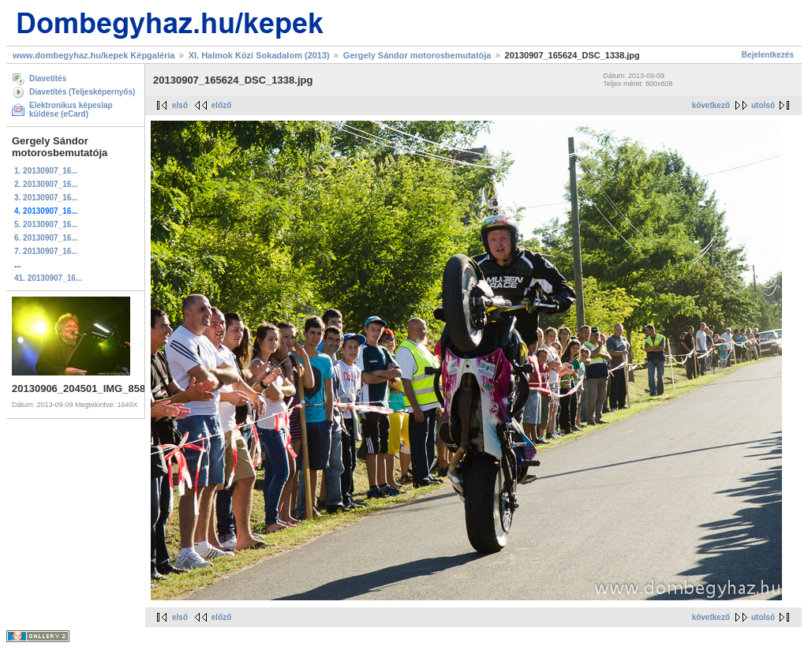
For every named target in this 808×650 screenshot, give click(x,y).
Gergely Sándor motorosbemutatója (417, 55)
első (180, 105)
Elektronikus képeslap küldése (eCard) (71, 109)
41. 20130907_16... (48, 278)
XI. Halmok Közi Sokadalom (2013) (259, 55)
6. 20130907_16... (46, 237)
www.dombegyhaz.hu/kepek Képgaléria (94, 55)
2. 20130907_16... (46, 184)
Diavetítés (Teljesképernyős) (82, 92)
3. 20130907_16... (46, 197)
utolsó (763, 105)
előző (221, 105)
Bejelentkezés (768, 54)
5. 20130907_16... (46, 224)
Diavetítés (47, 78)
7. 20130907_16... (46, 251)
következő (711, 105)
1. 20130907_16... (46, 170)
